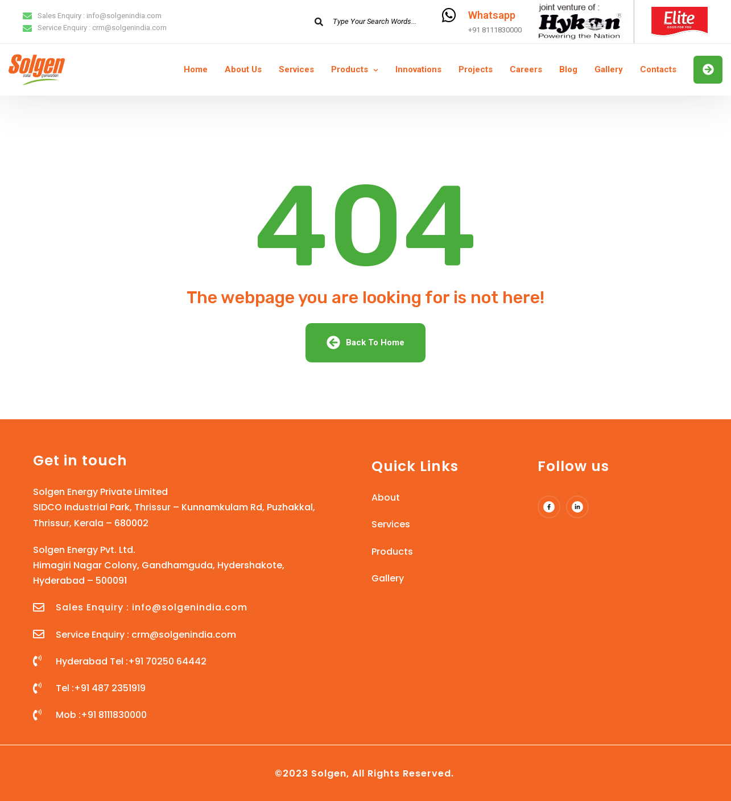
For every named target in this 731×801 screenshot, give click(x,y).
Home (196, 69)
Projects (476, 69)
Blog (568, 69)
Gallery (608, 69)
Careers (526, 69)
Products (349, 69)
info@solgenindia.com (124, 15)
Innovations (418, 69)
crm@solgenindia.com (129, 27)
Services (296, 69)
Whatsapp (491, 15)
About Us (243, 69)
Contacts (658, 69)
